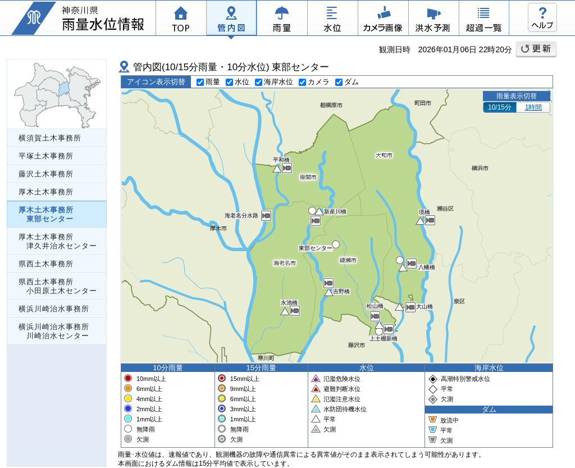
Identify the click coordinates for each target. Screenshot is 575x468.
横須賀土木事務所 (50, 138)
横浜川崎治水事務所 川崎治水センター (54, 331)
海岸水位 (274, 82)
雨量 (282, 19)
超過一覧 (484, 19)
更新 (536, 49)
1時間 (533, 107)
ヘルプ (542, 17)
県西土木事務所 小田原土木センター (58, 286)
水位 (332, 19)
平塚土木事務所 (46, 156)
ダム (347, 82)
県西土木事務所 (46, 264)
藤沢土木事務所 (46, 174)
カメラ (383, 19)
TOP (181, 19)
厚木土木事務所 (46, 192)
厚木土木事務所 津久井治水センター (58, 241)
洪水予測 (433, 19)
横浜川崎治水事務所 (54, 309)
